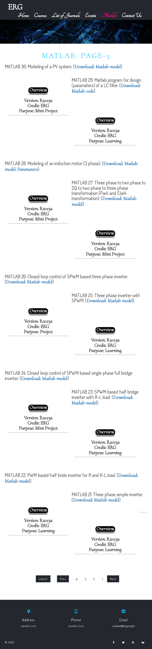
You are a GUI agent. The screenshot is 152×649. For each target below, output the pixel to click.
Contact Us (132, 16)
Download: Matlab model (98, 67)
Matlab (109, 16)
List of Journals (66, 16)
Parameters (27, 169)
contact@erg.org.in (123, 626)
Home (23, 16)
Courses (40, 16)
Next (113, 579)
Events (90, 16)
